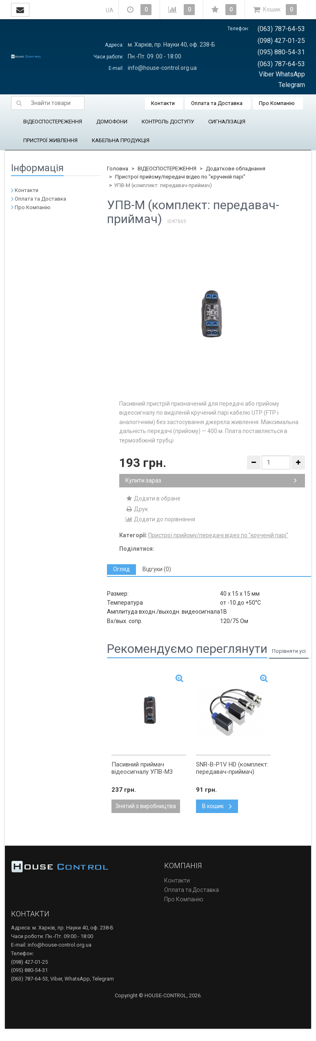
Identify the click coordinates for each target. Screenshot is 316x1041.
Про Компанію (277, 103)
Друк (136, 509)
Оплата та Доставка (217, 103)
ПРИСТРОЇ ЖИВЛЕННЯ (50, 140)
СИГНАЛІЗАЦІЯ (226, 121)
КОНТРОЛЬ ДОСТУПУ (168, 121)
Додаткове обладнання (235, 168)
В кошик (217, 806)
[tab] (121, 569)
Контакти (163, 103)
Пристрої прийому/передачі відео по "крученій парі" (180, 177)
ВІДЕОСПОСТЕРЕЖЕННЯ (52, 121)
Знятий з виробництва (146, 806)
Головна (117, 168)
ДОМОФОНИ (111, 121)
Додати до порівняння (160, 519)
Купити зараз (211, 480)
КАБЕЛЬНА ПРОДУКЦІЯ (120, 140)
